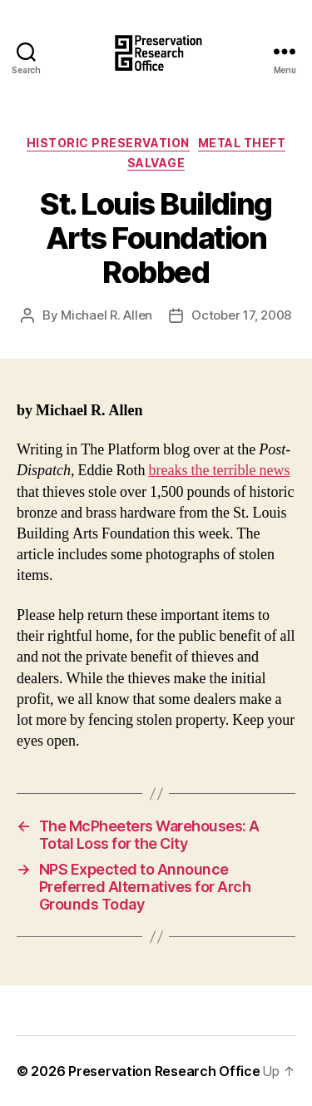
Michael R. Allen (106, 315)
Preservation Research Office (164, 1071)
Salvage (156, 163)
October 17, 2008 (241, 315)
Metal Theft (242, 143)
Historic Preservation (108, 143)
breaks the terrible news (219, 470)
